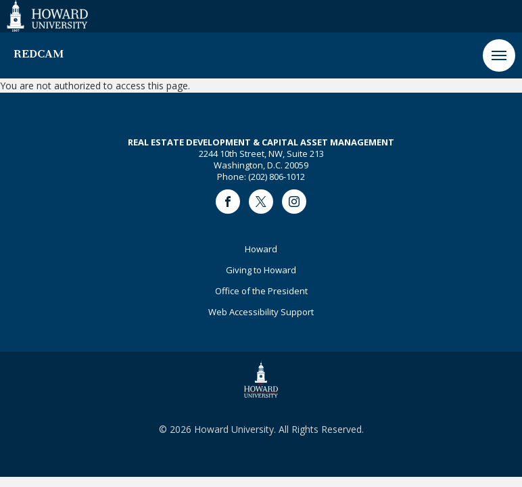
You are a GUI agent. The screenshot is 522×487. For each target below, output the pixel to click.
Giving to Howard (261, 270)
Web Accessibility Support (261, 312)
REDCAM (39, 54)
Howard (261, 249)
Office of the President (261, 291)
